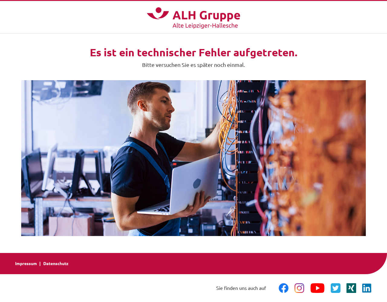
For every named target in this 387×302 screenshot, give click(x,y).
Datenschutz (55, 263)
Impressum (26, 263)
